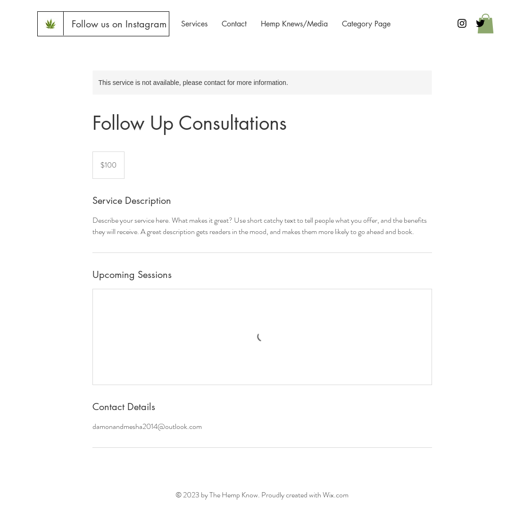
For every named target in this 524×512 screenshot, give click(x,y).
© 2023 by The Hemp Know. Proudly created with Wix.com (262, 494)
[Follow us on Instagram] (119, 24)
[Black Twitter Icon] (480, 23)
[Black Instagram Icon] (462, 23)
